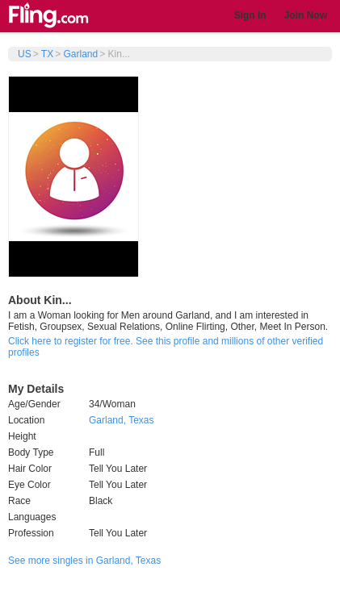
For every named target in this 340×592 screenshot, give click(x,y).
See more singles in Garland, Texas (84, 560)
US (24, 54)
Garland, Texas (121, 420)
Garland (80, 54)
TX (47, 54)
